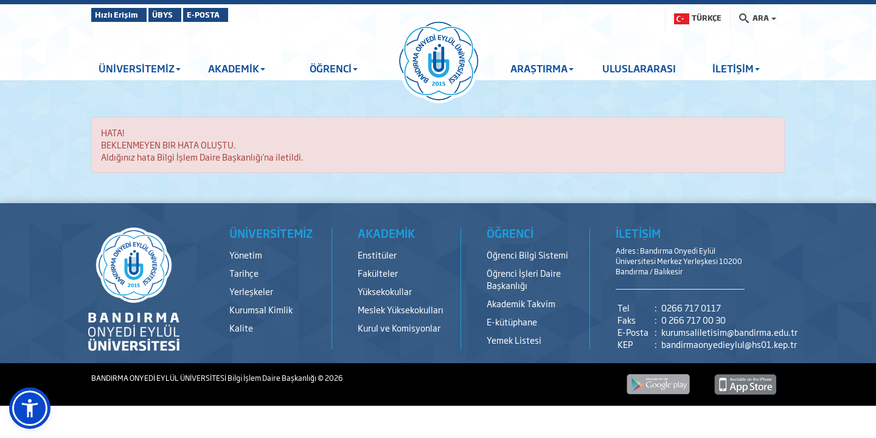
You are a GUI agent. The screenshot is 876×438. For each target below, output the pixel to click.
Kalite (241, 327)
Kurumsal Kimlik (261, 309)
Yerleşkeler (251, 291)
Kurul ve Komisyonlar (399, 327)
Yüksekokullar (385, 291)
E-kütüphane (512, 321)
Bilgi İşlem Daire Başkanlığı (273, 377)
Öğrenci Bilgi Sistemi (527, 254)
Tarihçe (244, 272)
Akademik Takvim (521, 303)
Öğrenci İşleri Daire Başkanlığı (524, 278)
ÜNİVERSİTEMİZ (140, 68)
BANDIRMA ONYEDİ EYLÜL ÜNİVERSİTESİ (159, 377)
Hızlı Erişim (121, 14)
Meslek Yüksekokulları (400, 309)
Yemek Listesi (514, 339)
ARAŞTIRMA (542, 68)
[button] (29, 408)
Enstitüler (377, 254)
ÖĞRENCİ (334, 68)
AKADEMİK (236, 68)
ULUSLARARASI (639, 68)
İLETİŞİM (736, 68)
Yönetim (245, 254)
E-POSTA (237, 14)
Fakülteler (378, 272)
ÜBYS (180, 14)
